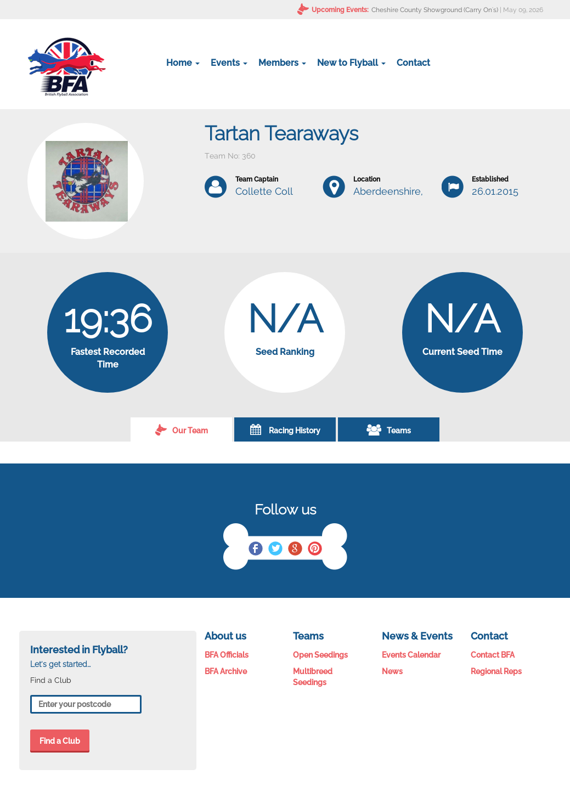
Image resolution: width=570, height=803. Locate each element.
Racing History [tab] (285, 429)
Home (183, 63)
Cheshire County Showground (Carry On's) (434, 10)
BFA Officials (227, 655)
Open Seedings (320, 655)
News (392, 671)
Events (229, 63)
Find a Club (59, 741)
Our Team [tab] (181, 429)
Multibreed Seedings (312, 677)
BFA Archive (226, 671)
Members (282, 63)
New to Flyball (351, 63)
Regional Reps (496, 671)
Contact (413, 63)
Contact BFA (493, 655)
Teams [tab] (388, 429)
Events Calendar (411, 655)
